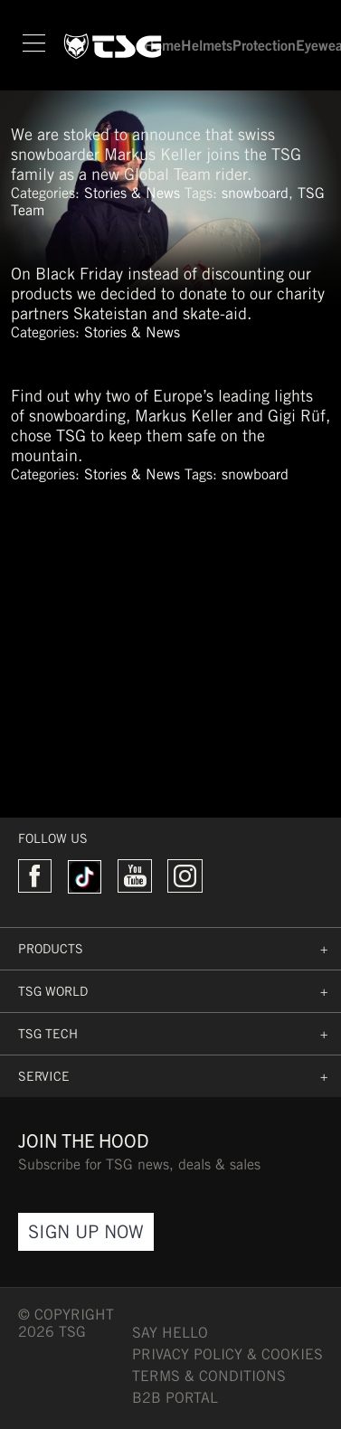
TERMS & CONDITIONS (209, 1376)
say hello (170, 1332)
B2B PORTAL (175, 1397)
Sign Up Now (86, 1231)
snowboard (255, 193)
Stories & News (132, 193)
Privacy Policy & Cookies (227, 1354)
